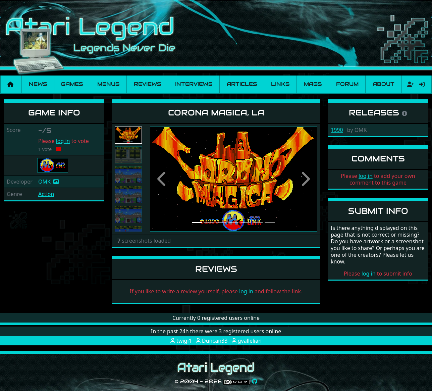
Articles (242, 84)
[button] (162, 179)
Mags (313, 84)
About (383, 84)
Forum (347, 84)
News (38, 84)
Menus (108, 84)
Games (72, 84)
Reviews (147, 84)
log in (63, 141)
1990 (337, 130)
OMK (44, 181)
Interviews (193, 84)
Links (280, 84)
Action (46, 194)
